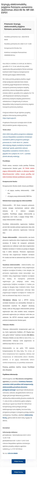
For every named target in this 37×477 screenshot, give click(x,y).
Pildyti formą (18, 461)
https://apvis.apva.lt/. (9, 118)
